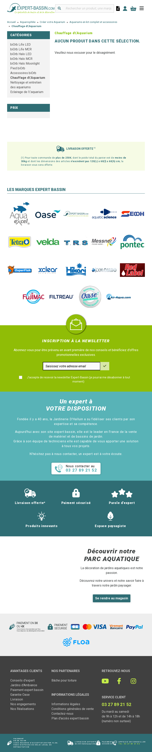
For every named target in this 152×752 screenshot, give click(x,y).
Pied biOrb (17, 68)
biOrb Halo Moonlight (25, 63)
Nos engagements (23, 704)
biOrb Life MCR (21, 49)
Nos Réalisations (22, 709)
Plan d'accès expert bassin (70, 718)
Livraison (16, 699)
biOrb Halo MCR (21, 59)
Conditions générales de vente (72, 709)
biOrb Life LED (20, 44)
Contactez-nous (62, 713)
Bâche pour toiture (64, 680)
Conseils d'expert (22, 680)
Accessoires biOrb (23, 73)
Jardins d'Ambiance (23, 685)
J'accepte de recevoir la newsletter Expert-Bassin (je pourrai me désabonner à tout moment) (78, 379)
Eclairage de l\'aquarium (26, 92)
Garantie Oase (20, 695)
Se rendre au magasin (111, 598)
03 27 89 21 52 (132, 744)
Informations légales (65, 704)
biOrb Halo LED (20, 54)
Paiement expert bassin (26, 690)
